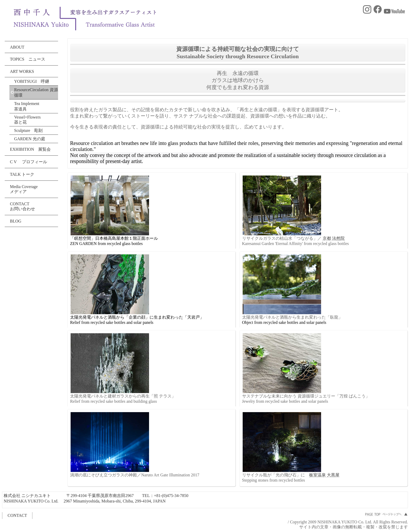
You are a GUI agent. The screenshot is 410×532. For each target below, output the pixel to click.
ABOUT (17, 47)
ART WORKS (22, 71)
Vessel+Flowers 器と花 (27, 119)
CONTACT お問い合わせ (22, 206)
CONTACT (17, 515)
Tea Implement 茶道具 (28, 106)
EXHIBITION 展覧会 (30, 149)
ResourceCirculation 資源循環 (36, 92)
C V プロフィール (28, 162)
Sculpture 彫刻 (28, 130)
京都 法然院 (334, 238)
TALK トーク (22, 174)
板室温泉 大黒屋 (324, 475)
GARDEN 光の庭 (29, 139)
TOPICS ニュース (27, 59)
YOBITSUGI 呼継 (31, 81)
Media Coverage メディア (24, 189)
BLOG (15, 221)
